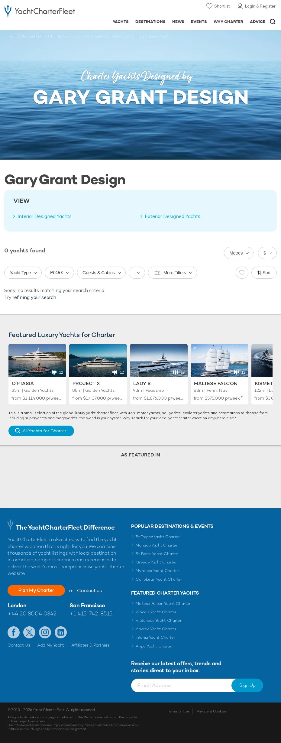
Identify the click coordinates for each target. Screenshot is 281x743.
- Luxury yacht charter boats (40, 11)
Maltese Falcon (215, 383)
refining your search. (35, 297)
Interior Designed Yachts (45, 216)
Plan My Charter (36, 590)
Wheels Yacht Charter (156, 612)
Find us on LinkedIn (61, 632)
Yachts (121, 21)
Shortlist (222, 6)
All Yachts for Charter (44, 430)
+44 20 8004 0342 (32, 613)
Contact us (89, 590)
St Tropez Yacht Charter (158, 536)
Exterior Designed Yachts (172, 216)
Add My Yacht (50, 645)
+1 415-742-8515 (90, 613)
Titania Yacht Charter (155, 637)
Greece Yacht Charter (156, 562)
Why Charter (229, 21)
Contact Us (19, 645)
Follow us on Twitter (29, 632)
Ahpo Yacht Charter (154, 646)
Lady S (142, 383)
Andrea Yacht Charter (156, 628)
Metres (236, 252)
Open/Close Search (273, 21)
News (178, 21)
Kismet (264, 383)
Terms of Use (178, 711)
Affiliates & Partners (90, 645)
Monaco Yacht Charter (157, 545)
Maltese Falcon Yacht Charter (163, 603)
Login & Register (260, 6)
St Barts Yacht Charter (157, 553)
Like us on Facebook (14, 632)
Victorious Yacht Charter (158, 620)
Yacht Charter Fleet (26, 36)
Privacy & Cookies (212, 711)
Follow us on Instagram (45, 632)
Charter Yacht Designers (69, 36)
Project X (86, 383)
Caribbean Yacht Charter (159, 579)
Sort (266, 272)
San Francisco (87, 605)
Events (199, 21)
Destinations (150, 21)
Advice (257, 21)
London (17, 605)
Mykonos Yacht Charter (157, 570)
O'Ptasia (23, 383)
